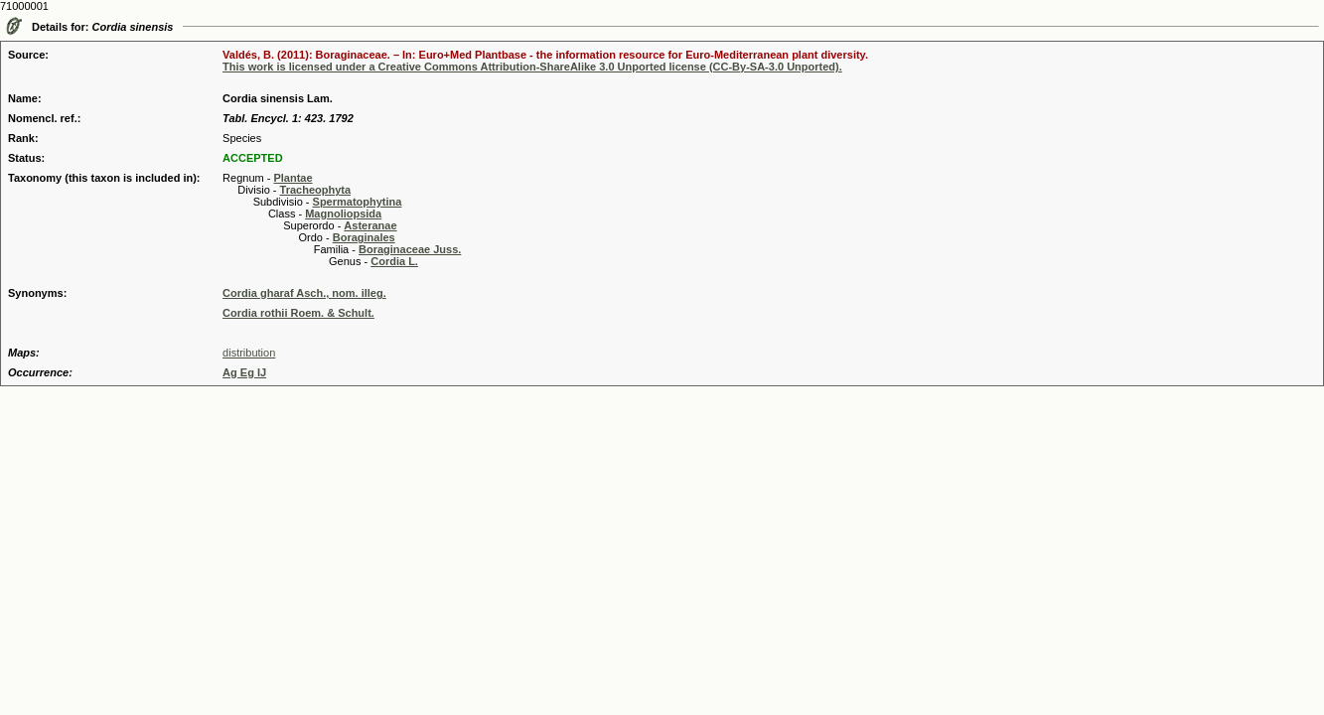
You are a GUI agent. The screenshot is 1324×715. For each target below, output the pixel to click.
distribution (248, 352)
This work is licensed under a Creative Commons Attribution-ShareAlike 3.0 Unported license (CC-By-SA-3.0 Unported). (532, 66)
